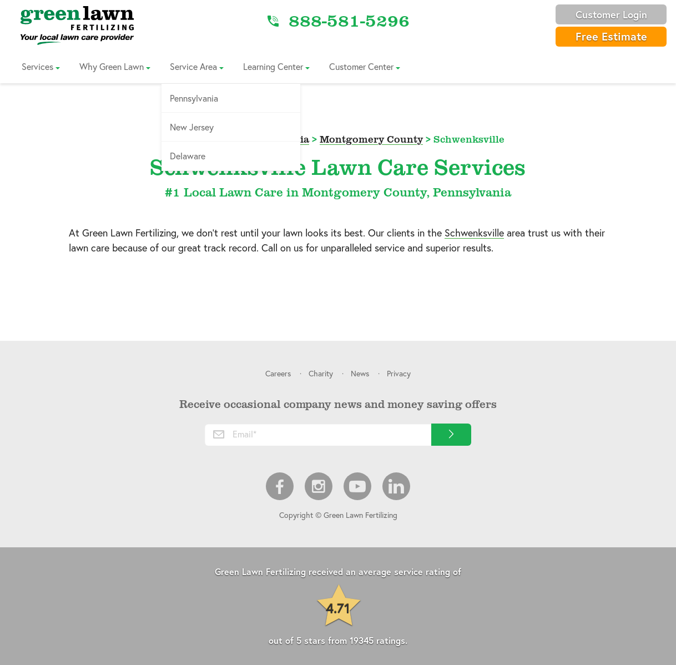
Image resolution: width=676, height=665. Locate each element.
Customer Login (611, 14)
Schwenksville (474, 232)
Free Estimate (611, 36)
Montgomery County (371, 138)
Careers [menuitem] (278, 373)
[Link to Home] (77, 25)
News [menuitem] (360, 373)
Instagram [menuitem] (318, 486)
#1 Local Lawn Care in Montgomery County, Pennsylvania (338, 191)
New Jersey (192, 127)
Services (37, 66)
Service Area (193, 66)
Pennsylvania (194, 98)
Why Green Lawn (111, 66)
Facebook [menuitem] (280, 486)
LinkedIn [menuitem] (396, 486)
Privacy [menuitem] (399, 373)
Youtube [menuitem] (357, 486)
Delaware (187, 156)
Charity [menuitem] (321, 373)
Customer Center (361, 66)
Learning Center (273, 66)
